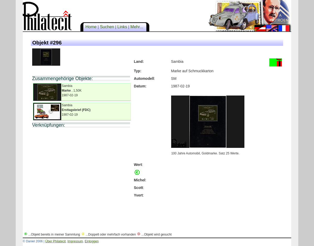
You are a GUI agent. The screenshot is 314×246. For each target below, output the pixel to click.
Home (91, 27)
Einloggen (92, 241)
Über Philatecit (55, 241)
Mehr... (136, 27)
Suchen (107, 27)
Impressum (75, 241)
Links (122, 27)
